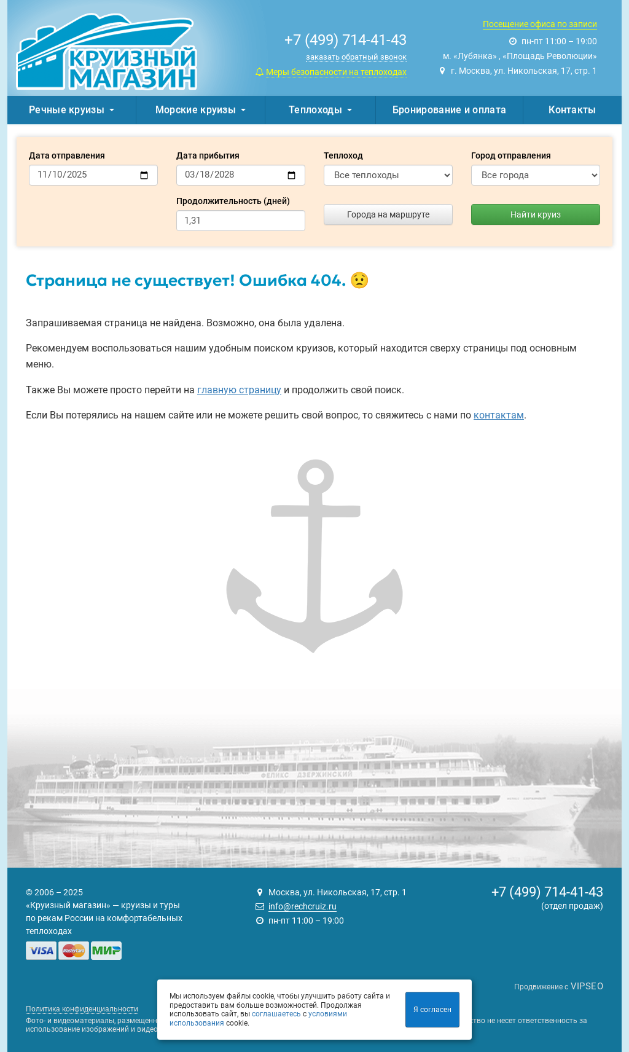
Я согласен (432, 1009)
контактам (499, 415)
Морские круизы (200, 110)
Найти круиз (535, 214)
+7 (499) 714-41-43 (547, 892)
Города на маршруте (388, 214)
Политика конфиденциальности (82, 1009)
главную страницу (239, 390)
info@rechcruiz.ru (302, 906)
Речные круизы (71, 110)
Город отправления (511, 155)
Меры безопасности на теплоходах (336, 72)
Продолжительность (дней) (233, 201)
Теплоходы (320, 110)
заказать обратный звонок (356, 56)
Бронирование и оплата (449, 110)
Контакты (572, 110)
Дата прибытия (208, 155)
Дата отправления (67, 155)
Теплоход (343, 155)
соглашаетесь (276, 1014)
